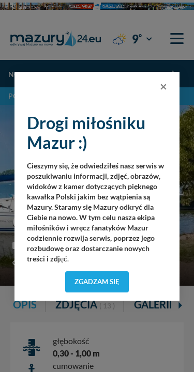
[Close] (163, 86)
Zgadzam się (97, 281)
